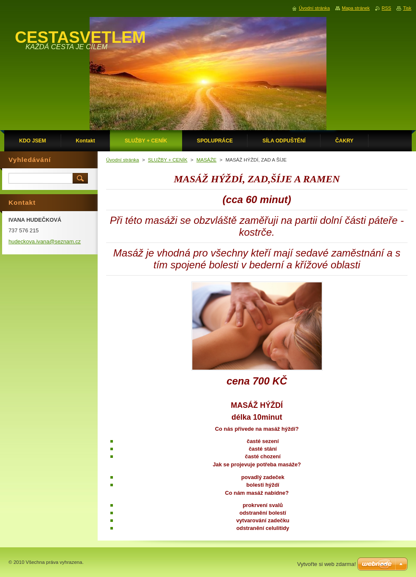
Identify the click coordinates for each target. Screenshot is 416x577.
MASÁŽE (206, 159)
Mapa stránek (356, 8)
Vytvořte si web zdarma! (326, 564)
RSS (386, 8)
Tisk (407, 8)
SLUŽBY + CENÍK (168, 159)
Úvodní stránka (122, 159)
